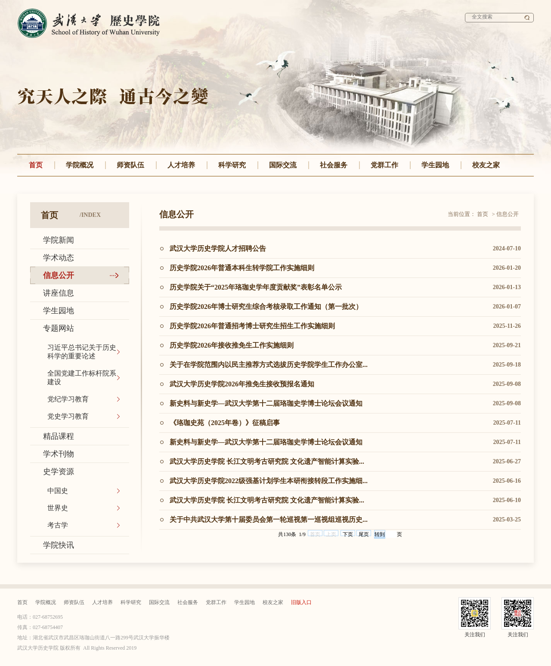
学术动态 (58, 257)
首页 (36, 165)
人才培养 (181, 165)
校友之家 (486, 165)
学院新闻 (58, 240)
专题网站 (58, 328)
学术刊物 (58, 454)
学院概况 (79, 165)
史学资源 (58, 471)
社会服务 (333, 165)
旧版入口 (301, 602)
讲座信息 (58, 293)
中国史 (57, 490)
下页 (348, 533)
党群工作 (384, 165)
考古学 (57, 525)
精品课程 (58, 436)
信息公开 (58, 275)
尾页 (364, 533)
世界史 (57, 508)
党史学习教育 (68, 416)
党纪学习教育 (68, 399)
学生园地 (435, 165)
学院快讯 (58, 545)
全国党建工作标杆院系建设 (81, 377)
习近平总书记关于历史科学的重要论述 (81, 352)
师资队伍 (130, 165)
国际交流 (283, 165)
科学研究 (232, 165)
